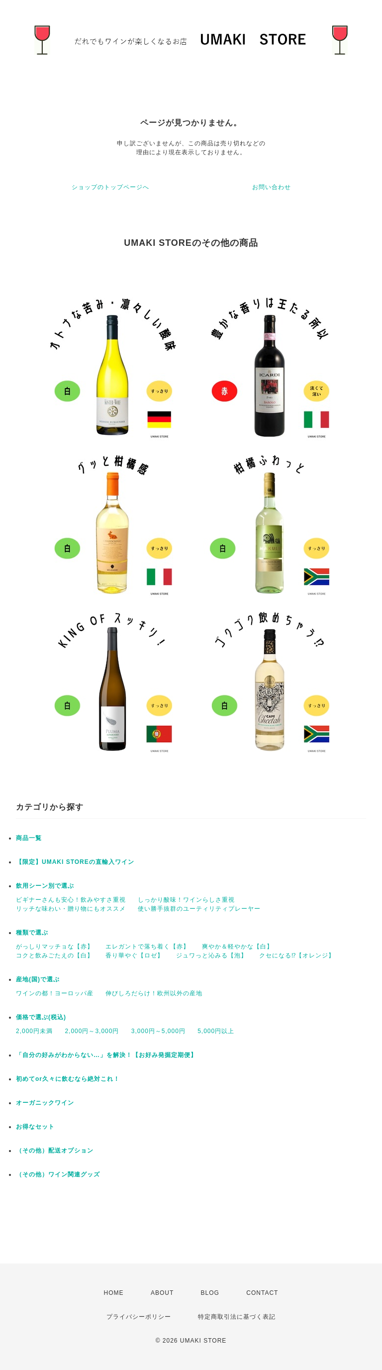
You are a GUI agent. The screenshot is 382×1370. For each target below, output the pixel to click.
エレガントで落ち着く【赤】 (147, 946)
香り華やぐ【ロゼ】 (134, 955)
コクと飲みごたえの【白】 (55, 955)
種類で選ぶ (32, 932)
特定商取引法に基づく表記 (237, 1316)
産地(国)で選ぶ (38, 979)
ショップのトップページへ (110, 187)
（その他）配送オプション (55, 1150)
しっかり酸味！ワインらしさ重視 (186, 899)
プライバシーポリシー (138, 1316)
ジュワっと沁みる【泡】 (211, 955)
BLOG (210, 1292)
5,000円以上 (215, 1031)
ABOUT (162, 1292)
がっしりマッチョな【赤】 (55, 946)
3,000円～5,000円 (158, 1031)
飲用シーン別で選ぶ (45, 885)
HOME (114, 1292)
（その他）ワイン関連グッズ (58, 1174)
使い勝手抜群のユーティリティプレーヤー (199, 908)
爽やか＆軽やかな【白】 (237, 946)
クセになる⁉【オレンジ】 (297, 955)
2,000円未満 (34, 1031)
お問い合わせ (271, 187)
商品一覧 (29, 838)
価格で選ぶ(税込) (41, 1017)
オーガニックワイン (45, 1102)
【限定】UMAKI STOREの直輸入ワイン (75, 861)
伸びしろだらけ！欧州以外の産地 (153, 993)
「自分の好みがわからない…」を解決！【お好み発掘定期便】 (106, 1055)
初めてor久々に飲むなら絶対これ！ (68, 1078)
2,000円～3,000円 (92, 1031)
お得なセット (35, 1126)
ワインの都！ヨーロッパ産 (55, 993)
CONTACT (262, 1292)
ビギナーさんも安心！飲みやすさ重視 (71, 899)
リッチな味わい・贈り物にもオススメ (71, 908)
